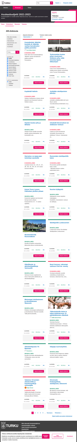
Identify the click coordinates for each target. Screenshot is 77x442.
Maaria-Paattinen (12, 63)
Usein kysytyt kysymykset (29, 427)
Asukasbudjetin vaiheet (28, 425)
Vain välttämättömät (57, 436)
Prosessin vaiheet (57, 19)
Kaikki (9, 58)
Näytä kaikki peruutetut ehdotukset (62, 416)
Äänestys (17, 24)
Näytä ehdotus (39, 82)
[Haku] (11, 52)
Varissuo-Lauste (11, 70)
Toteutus (24, 24)
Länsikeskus (11, 62)
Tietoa (29, 7)
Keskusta (10, 74)
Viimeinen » (58, 412)
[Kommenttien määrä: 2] (69, 108)
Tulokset (10, 85)
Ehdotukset (9, 24)
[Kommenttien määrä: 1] (69, 141)
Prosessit (18, 7)
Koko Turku (10, 76)
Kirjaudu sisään (67, 3)
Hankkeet (10, 83)
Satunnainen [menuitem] (27, 37)
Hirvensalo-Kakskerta (13, 60)
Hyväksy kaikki (45, 436)
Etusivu (6, 7)
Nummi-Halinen (11, 67)
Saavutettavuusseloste (28, 431)
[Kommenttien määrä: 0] (44, 76)
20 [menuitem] (41, 37)
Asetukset (70, 436)
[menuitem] (58, 2)
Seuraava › (50, 412)
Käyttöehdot (25, 429)
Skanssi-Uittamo (11, 72)
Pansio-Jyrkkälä (11, 69)
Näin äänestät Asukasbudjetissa (31, 423)
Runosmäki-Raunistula (13, 65)
